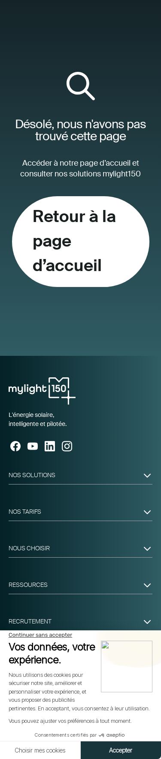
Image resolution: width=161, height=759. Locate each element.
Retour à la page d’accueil (74, 241)
